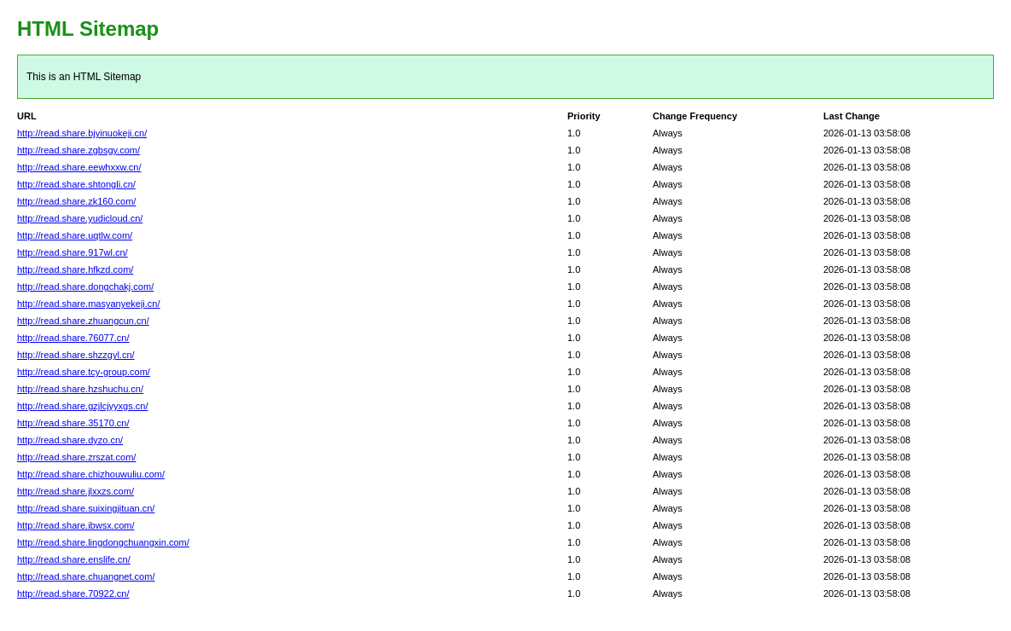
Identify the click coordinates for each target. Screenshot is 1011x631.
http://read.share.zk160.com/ (76, 201)
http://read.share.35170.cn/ (73, 423)
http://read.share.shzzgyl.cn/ (76, 355)
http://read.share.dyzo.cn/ (70, 440)
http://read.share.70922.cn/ (73, 593)
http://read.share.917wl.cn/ (72, 252)
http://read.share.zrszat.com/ (76, 457)
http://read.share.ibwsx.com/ (76, 525)
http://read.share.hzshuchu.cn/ (80, 389)
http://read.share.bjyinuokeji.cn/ (82, 133)
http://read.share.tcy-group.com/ (83, 372)
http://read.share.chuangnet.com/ (85, 576)
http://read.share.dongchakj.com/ (85, 286)
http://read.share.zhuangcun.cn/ (83, 321)
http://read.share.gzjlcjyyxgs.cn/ (82, 406)
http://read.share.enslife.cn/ (74, 559)
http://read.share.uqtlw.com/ (74, 235)
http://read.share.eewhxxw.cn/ (79, 167)
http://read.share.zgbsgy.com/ (78, 150)
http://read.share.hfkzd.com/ (75, 269)
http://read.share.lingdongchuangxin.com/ (103, 542)
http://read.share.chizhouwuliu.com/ (91, 474)
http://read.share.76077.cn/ (73, 338)
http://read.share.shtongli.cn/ (76, 184)
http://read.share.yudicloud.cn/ (79, 218)
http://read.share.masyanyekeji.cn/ (88, 303)
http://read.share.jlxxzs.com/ (75, 491)
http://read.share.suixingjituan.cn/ (85, 508)
